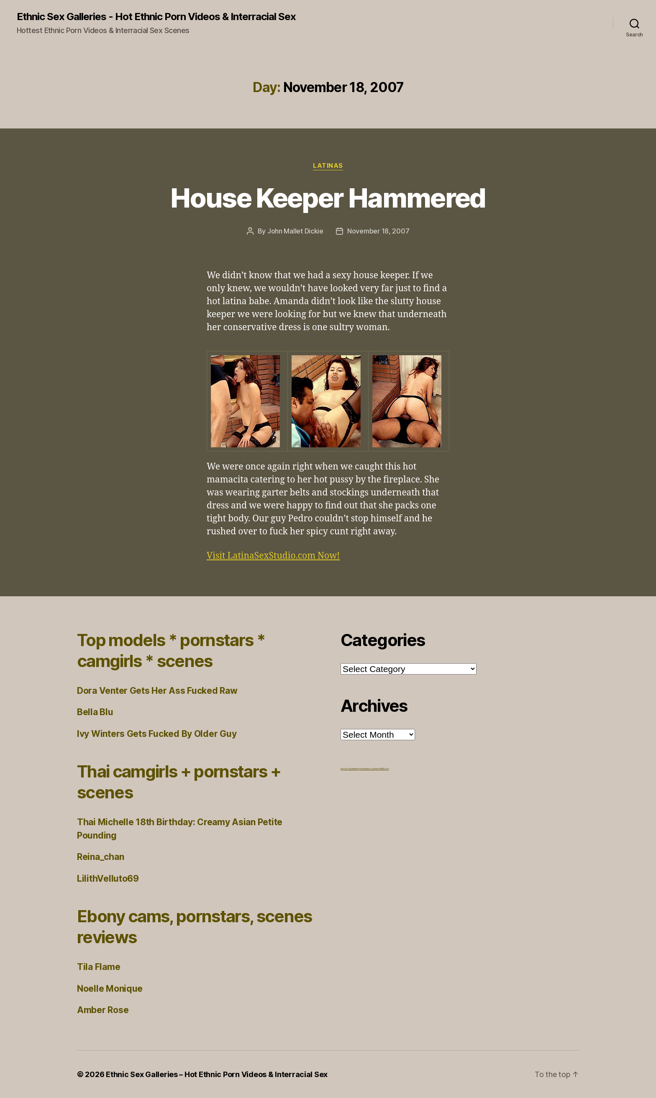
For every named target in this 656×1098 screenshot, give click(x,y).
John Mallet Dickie (295, 231)
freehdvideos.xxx (366, 768)
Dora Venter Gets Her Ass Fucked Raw (157, 690)
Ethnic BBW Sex (381, 768)
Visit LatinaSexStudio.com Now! (273, 556)
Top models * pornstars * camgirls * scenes (171, 650)
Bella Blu (95, 712)
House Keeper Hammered (327, 198)
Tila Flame (98, 967)
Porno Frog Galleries (350, 768)
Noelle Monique (110, 988)
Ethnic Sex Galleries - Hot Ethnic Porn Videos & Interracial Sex (156, 17)
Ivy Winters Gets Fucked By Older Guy (156, 734)
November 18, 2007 (378, 231)
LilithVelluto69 (108, 878)
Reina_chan (100, 857)
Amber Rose (102, 1010)
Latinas (328, 165)
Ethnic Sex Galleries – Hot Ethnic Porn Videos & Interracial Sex (217, 1074)
